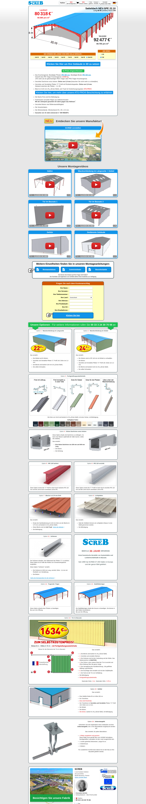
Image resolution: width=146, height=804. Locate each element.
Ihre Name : (64, 288)
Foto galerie (91, 2)
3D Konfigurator (71, 2)
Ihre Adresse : (63, 300)
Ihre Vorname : (63, 291)
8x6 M (76, 57)
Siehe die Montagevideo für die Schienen (42, 578)
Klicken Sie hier (66, 315)
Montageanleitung (49, 269)
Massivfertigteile (101, 269)
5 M (103, 57)
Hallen (62, 3)
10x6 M (90, 57)
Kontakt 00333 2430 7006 (105, 2)
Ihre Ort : (65, 307)
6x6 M (63, 57)
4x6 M (50, 57)
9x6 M (83, 57)
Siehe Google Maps (81, 777)
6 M (103, 54)
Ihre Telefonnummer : (60, 294)
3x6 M (43, 57)
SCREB (35, 3)
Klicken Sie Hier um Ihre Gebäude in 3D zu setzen (73, 64)
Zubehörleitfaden (75, 269)
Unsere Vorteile (96, 2)
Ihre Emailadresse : (61, 310)
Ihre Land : (64, 297)
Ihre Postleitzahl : (62, 304)
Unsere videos (83, 2)
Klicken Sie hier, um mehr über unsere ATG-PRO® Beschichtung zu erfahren (74, 92)
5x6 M (56, 57)
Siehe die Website (58, 527)
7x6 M (70, 57)
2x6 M (37, 57)
